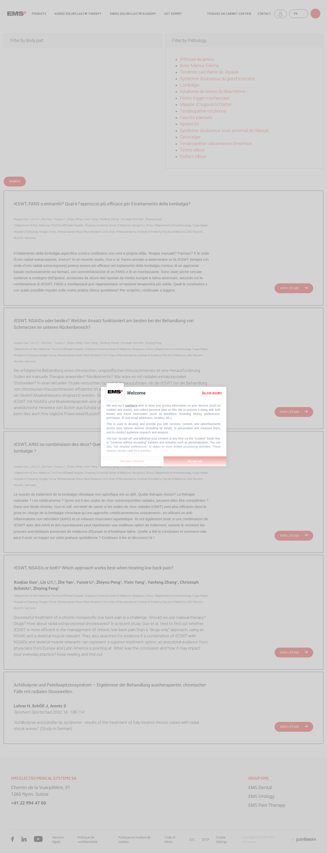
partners (131, 405)
